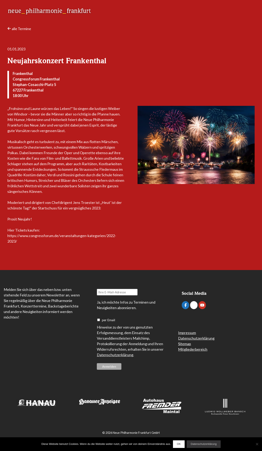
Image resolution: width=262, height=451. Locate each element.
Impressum (187, 332)
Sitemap (184, 343)
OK (179, 443)
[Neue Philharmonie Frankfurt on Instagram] (194, 305)
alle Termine (19, 28)
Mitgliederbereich (192, 349)
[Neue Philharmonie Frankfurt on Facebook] (185, 305)
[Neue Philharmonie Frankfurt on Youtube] (202, 305)
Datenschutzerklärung (115, 355)
